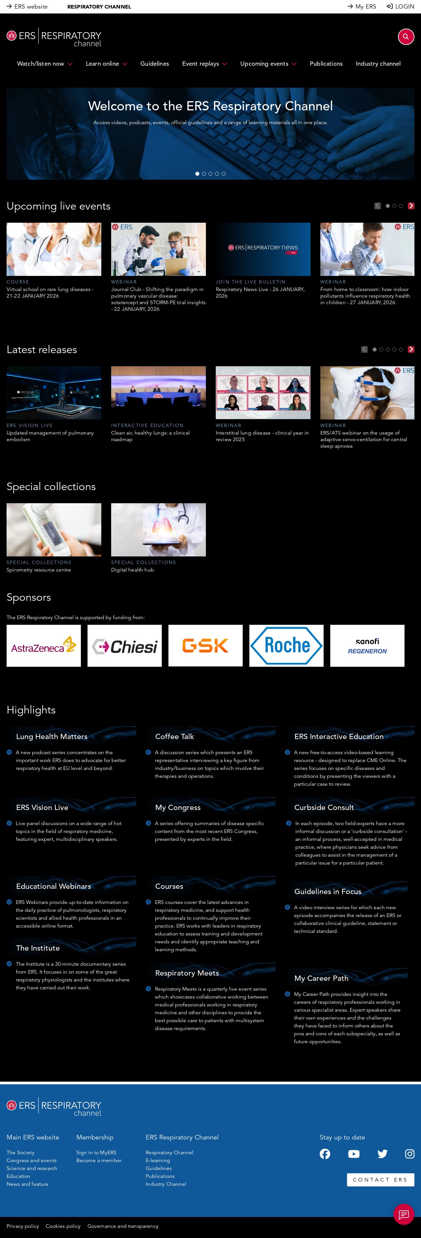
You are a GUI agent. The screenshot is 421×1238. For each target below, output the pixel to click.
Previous (377, 206)
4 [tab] (217, 173)
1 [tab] (197, 173)
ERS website (31, 6)
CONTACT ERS (381, 1180)
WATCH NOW (246, 142)
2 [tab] (204, 173)
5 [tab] (223, 173)
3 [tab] (210, 173)
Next (411, 206)
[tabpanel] (54, 261)
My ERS (366, 6)
